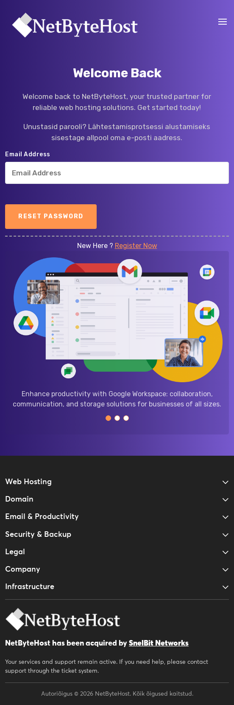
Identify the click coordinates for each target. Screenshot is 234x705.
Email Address (27, 155)
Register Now (136, 246)
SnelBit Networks (159, 643)
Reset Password (51, 216)
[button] (108, 418)
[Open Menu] (222, 21)
